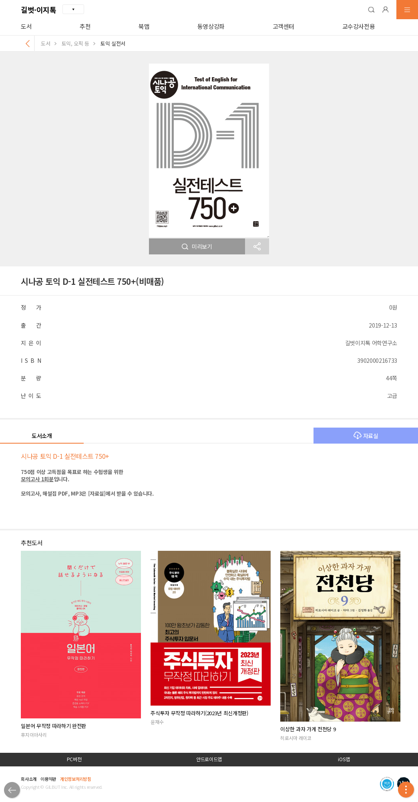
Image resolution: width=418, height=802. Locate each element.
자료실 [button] (366, 436)
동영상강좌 (211, 26)
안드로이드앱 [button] (209, 759)
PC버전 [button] (74, 759)
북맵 (144, 26)
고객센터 (284, 26)
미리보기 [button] (197, 246)
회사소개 (28, 779)
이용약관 (48, 779)
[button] (371, 9)
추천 (85, 26)
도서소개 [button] (42, 436)
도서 (26, 26)
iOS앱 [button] (344, 759)
